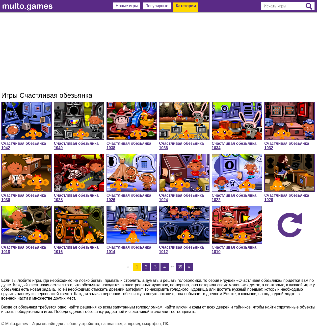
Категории (186, 6)
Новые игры (127, 6)
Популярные (156, 6)
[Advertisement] (158, 52)
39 (180, 266)
